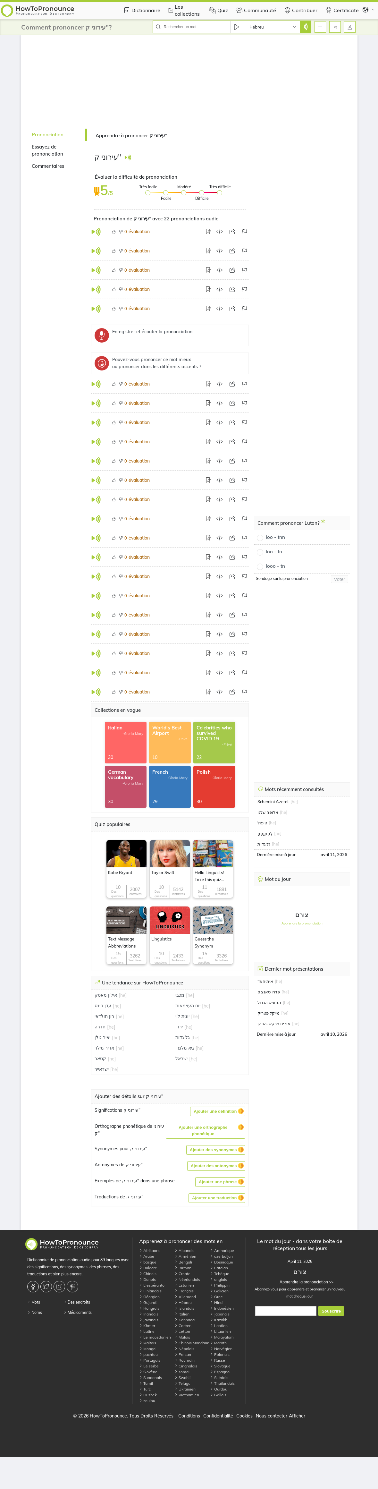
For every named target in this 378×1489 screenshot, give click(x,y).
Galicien (219, 1291)
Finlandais (150, 1291)
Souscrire (331, 1311)
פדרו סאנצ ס (268, 991)
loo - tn (274, 552)
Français (184, 1291)
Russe (217, 1360)
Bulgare (148, 1267)
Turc (145, 1389)
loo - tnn (275, 537)
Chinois (147, 1273)
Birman (182, 1267)
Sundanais (150, 1377)
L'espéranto (151, 1285)
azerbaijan (221, 1256)
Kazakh (218, 1319)
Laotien (219, 1325)
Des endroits (76, 1302)
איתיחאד (265, 981)
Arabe (146, 1256)
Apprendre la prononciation (302, 923)
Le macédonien (155, 1337)
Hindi (216, 1302)
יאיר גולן (102, 1037)
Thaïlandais (222, 1383)
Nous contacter (271, 1416)
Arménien (185, 1256)
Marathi (219, 1342)
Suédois (219, 1377)
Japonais (220, 1314)
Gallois (218, 1394)
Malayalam (222, 1337)
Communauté (255, 10)
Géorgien (149, 1296)
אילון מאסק (106, 995)
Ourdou (218, 1389)
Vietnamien (186, 1394)
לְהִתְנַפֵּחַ (265, 833)
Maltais (147, 1342)
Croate (182, 1273)
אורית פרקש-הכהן (273, 1023)
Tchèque (219, 1273)
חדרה (100, 1027)
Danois (147, 1279)
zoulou (147, 1400)
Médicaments (77, 1312)
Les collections (183, 10)
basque (147, 1262)
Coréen (182, 1325)
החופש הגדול (269, 1002)
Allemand (185, 1296)
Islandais (184, 1308)
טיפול (262, 822)
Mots (33, 1302)
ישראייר (102, 1069)
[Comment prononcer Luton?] (323, 524)
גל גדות (182, 1037)
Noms (34, 1312)
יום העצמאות (187, 1005)
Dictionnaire (141, 10)
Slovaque (220, 1366)
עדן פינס (103, 1005)
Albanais (184, 1250)
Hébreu (183, 1302)
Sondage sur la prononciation (282, 578)
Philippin (220, 1285)
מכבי (179, 995)
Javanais (148, 1319)
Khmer (147, 1325)
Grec (216, 1296)
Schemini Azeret (273, 801)
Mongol (147, 1348)
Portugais (149, 1360)
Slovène (148, 1371)
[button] (217, 1111)
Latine (147, 1331)
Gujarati (148, 1302)
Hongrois (149, 1308)
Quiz (218, 10)
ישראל (181, 1058)
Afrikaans (149, 1250)
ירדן (179, 1027)
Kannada (184, 1319)
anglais (218, 1279)
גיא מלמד (184, 1048)
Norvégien (221, 1348)
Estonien (184, 1285)
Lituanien (220, 1331)
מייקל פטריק (268, 1013)
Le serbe (149, 1366)
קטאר (100, 1058)
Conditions (189, 1416)
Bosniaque (221, 1262)
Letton (182, 1331)
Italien (181, 1314)
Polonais (220, 1354)
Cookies (244, 1416)
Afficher (297, 1416)
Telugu (182, 1383)
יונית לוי (182, 1016)
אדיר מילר (104, 1048)
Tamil (146, 1383)
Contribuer (299, 10)
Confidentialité (218, 1416)
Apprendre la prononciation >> (300, 1282)
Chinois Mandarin (191, 1342)
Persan (182, 1354)
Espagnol (220, 1371)
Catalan (219, 1267)
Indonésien (222, 1308)
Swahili (182, 1377)
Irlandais (148, 1314)
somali (182, 1371)
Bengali (183, 1262)
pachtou (148, 1354)
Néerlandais (187, 1279)
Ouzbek (148, 1394)
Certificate (341, 10)
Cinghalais (185, 1366)
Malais (182, 1337)
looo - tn (275, 566)
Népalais (184, 1348)
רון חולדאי (104, 1016)
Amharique (222, 1250)
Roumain (184, 1360)
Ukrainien (185, 1389)
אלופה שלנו (267, 812)
